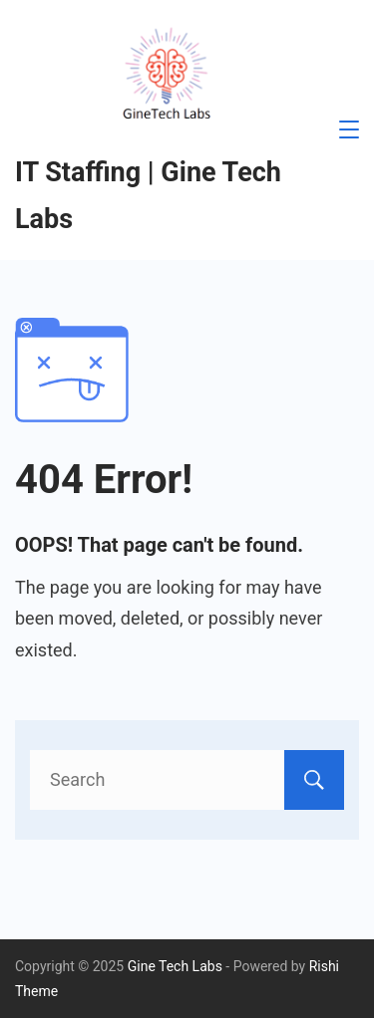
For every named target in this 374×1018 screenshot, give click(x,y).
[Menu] (349, 129)
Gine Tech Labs (175, 966)
